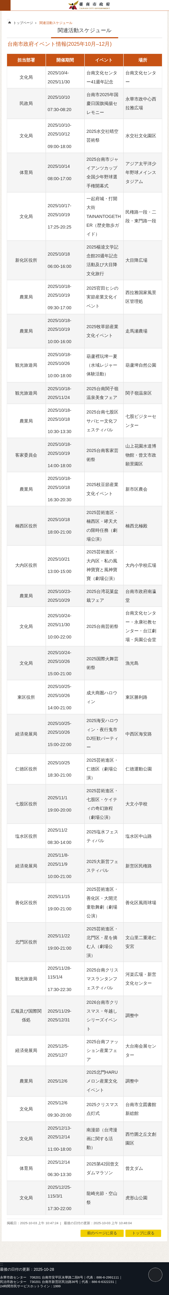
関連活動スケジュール (55, 23)
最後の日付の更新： (17, 1269)
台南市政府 (90, 5)
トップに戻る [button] (143, 1233)
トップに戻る (155, 1275)
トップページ (23, 23)
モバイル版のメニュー (5, 5)
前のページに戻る (102, 1233)
